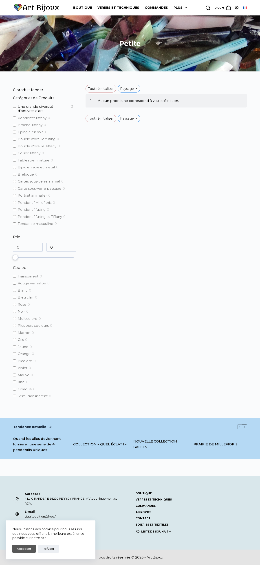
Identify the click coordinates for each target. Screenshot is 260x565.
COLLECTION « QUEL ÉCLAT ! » (100, 444)
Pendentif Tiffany (32, 118)
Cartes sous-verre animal (39, 181)
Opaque (25, 389)
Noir (21, 311)
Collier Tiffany (29, 153)
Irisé (21, 382)
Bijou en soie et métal (36, 167)
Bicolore (25, 361)
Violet (22, 368)
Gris (21, 339)
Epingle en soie (31, 132)
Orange (24, 354)
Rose (22, 304)
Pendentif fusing (32, 209)
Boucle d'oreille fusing (36, 139)
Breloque (26, 174)
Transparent (28, 276)
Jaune (23, 347)
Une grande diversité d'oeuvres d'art (35, 108)
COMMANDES (156, 8)
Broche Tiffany (30, 125)
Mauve (23, 375)
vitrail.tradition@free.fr (41, 516)
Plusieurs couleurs (33, 325)
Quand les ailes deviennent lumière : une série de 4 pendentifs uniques (37, 444)
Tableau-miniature (33, 160)
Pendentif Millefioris (34, 202)
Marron (24, 333)
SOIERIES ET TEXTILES (152, 524)
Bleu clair (26, 297)
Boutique (82, 8)
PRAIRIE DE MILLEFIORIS (216, 444)
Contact (143, 518)
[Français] (245, 7)
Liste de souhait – (153, 531)
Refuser (48, 548)
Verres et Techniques (118, 8)
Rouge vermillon (32, 283)
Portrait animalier (32, 195)
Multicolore (27, 318)
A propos (143, 512)
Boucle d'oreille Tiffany (37, 146)
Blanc (23, 290)
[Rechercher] (208, 8)
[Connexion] (236, 7)
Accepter (24, 548)
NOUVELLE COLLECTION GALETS (155, 444)
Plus (181, 8)
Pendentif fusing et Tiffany (40, 217)
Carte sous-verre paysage (39, 188)
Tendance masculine (35, 223)
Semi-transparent (33, 396)
